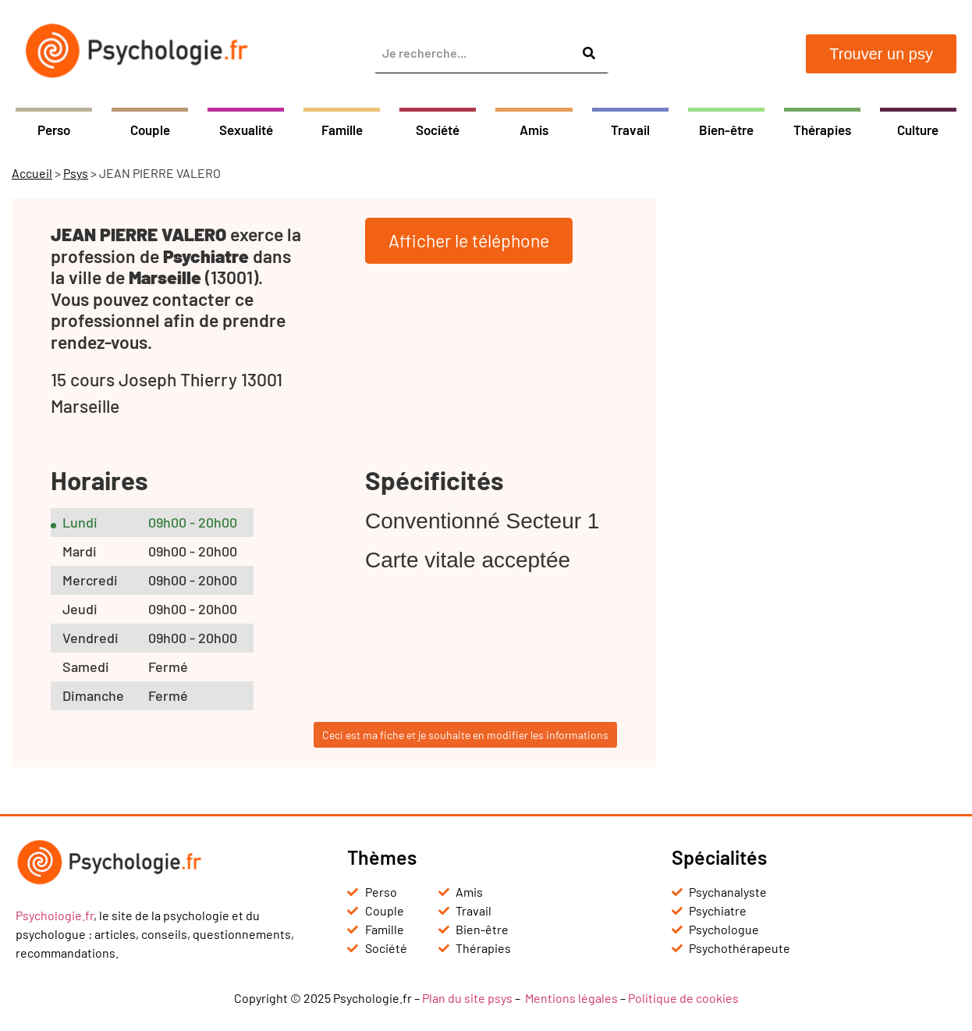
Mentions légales (571, 997)
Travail (630, 129)
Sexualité (246, 129)
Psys (75, 172)
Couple (150, 129)
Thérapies (822, 129)
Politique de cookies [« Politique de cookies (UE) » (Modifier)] (683, 997)
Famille (342, 129)
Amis (534, 129)
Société (437, 129)
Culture (917, 129)
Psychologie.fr (55, 915)
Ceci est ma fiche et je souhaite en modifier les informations (465, 734)
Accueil (32, 172)
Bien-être (726, 129)
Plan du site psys (467, 997)
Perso (53, 129)
